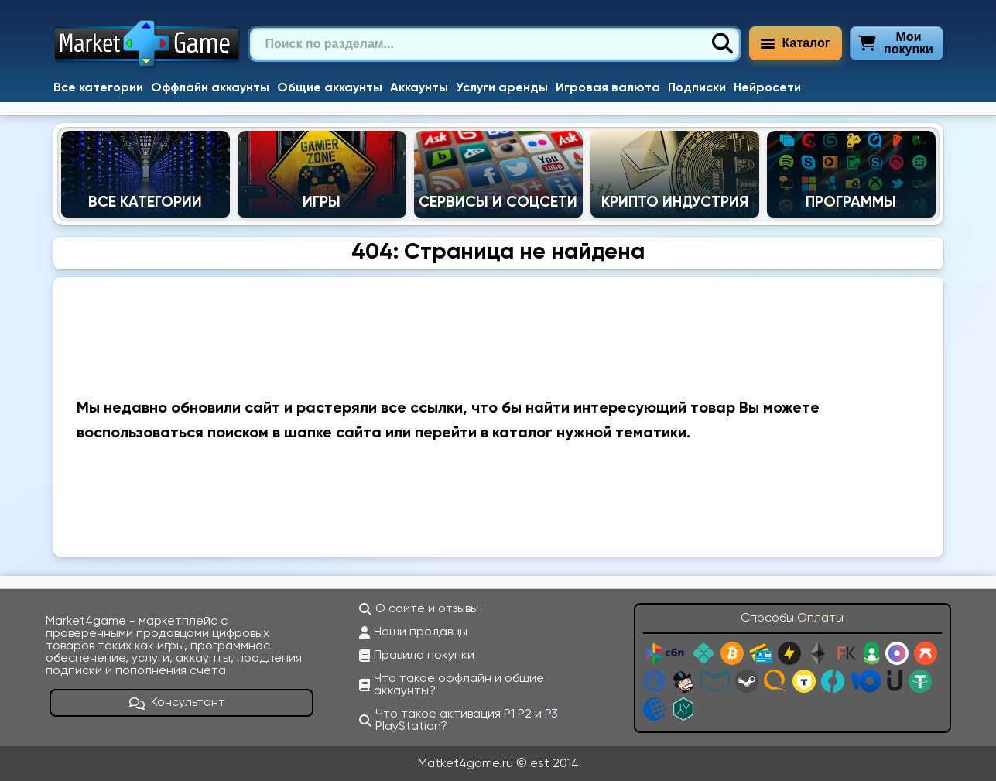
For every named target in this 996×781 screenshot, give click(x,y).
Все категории (98, 88)
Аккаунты (419, 88)
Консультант (177, 703)
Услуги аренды (502, 88)
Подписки (697, 88)
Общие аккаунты (329, 88)
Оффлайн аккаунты (210, 88)
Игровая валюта (608, 88)
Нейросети (767, 88)
